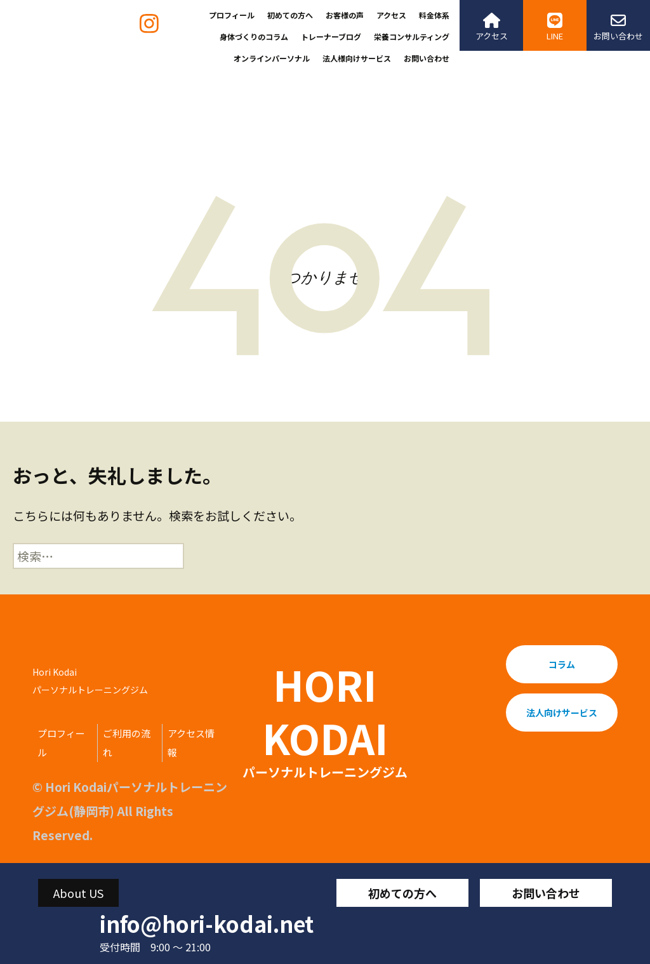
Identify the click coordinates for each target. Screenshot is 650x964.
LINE (555, 27)
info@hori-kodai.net (207, 924)
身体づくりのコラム (254, 36)
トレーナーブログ (331, 36)
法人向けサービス (561, 712)
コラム (561, 664)
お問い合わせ (426, 58)
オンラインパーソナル (272, 58)
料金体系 (434, 15)
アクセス (391, 15)
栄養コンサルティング (411, 36)
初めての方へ (290, 15)
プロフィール (232, 15)
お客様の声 (345, 15)
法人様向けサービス (356, 58)
